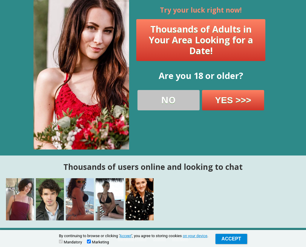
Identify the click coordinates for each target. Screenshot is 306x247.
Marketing (98, 242)
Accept (125, 236)
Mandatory (70, 242)
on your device (195, 236)
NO (168, 100)
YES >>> (233, 100)
